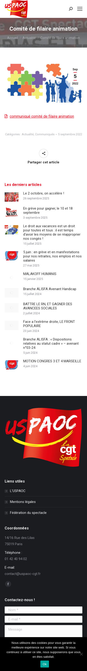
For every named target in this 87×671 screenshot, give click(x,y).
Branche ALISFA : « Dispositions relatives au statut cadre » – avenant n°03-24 (51, 343)
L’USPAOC (18, 491)
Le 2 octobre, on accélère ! (43, 193)
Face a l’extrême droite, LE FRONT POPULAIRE (49, 324)
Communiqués (45, 134)
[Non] (81, 654)
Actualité (28, 134)
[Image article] (12, 197)
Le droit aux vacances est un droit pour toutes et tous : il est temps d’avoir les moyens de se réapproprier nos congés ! (52, 232)
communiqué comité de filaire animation (42, 116)
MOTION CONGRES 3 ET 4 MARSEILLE (52, 361)
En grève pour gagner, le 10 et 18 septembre (48, 210)
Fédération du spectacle (28, 513)
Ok (45, 664)
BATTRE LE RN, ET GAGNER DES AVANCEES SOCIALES (47, 306)
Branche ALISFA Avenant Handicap (49, 289)
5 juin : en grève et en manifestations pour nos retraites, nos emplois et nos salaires (52, 256)
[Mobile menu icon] (79, 8)
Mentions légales (23, 502)
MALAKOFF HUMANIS (39, 274)
